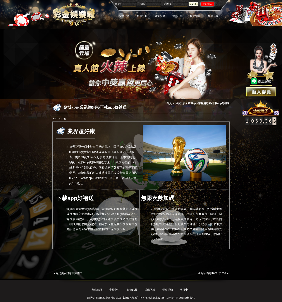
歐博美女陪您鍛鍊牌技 (69, 273)
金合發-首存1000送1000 (212, 273)
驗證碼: (168, 3)
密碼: (142, 3)
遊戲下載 (177, 15)
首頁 (169, 103)
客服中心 (213, 15)
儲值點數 (160, 15)
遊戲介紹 (124, 15)
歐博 (81, 162)
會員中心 (142, 15)
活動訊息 (180, 103)
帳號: (118, 3)
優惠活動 (195, 15)
